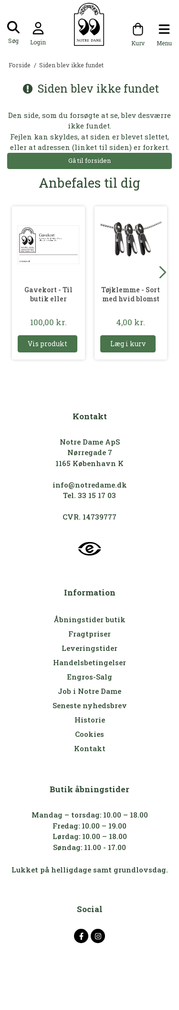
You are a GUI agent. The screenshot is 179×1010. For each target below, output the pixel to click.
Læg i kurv (128, 343)
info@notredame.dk (90, 484)
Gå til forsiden (89, 160)
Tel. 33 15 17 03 (89, 495)
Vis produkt (47, 343)
